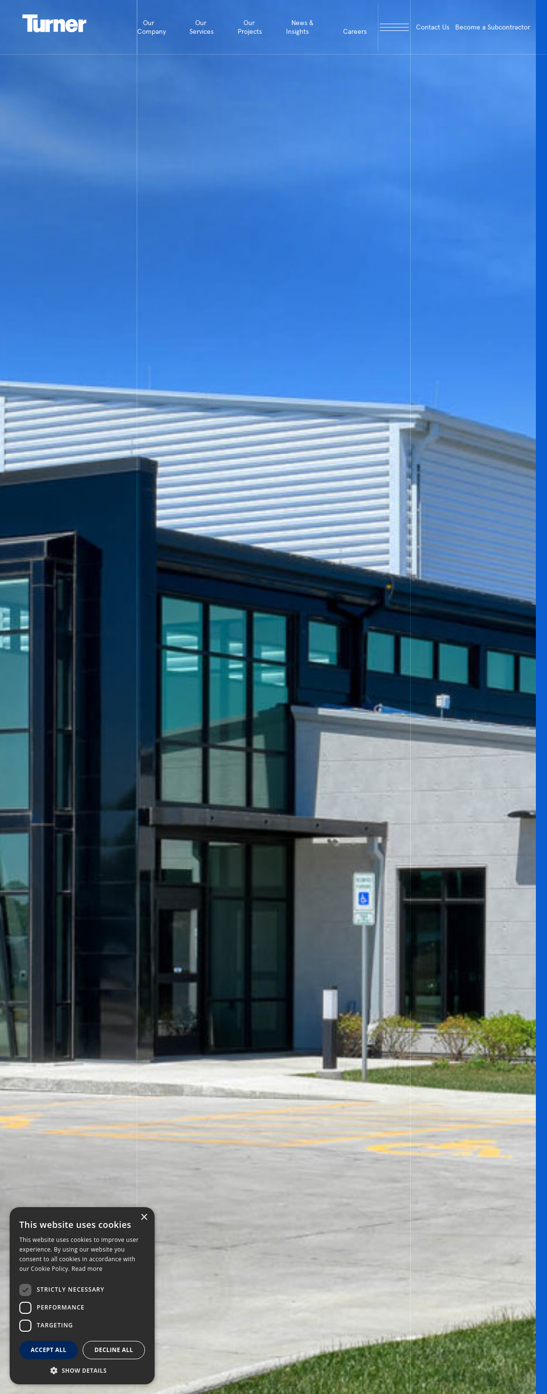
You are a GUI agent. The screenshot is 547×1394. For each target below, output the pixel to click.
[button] (82, 1370)
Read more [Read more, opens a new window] (87, 1269)
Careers (355, 31)
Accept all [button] (49, 1350)
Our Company (151, 27)
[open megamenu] (394, 27)
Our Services (201, 27)
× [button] (143, 1217)
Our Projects (250, 27)
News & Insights (300, 27)
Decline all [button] (114, 1350)
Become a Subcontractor (492, 27)
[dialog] (82, 1295)
